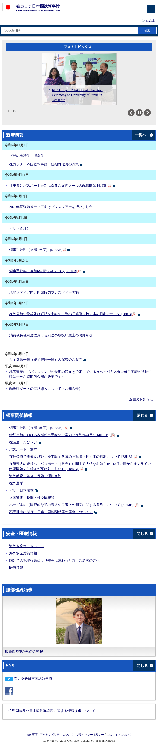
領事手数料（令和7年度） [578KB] (36, 250)
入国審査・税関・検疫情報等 (31, 497)
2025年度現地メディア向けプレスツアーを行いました (51, 207)
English (150, 20)
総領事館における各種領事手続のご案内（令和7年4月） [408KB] (59, 435)
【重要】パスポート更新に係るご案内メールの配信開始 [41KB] (58, 185)
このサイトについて (119, 734)
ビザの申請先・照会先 (26, 156)
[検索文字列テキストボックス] (69, 30)
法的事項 (32, 734)
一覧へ (140, 135)
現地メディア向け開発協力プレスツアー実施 (44, 292)
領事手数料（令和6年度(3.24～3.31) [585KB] (43, 271)
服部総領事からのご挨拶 (24, 651)
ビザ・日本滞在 (21, 490)
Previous (134, 112)
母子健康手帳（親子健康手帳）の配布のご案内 (45, 359)
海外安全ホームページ (26, 546)
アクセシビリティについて (56, 734)
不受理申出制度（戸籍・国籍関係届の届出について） (51, 512)
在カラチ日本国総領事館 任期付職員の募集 (44, 164)
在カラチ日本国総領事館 (33, 678)
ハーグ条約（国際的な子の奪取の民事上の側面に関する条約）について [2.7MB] (71, 505)
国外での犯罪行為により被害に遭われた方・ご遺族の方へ (54, 560)
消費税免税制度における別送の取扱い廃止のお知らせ (51, 335)
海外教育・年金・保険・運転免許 (35, 476)
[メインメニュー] (151, 9)
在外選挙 (16, 483)
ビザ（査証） (19, 228)
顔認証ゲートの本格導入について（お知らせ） (45, 389)
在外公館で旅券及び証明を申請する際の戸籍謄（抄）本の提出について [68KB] (70, 314)
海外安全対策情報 (23, 553)
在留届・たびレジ (23, 442)
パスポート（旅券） (25, 449)
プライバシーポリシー (90, 734)
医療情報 (16, 568)
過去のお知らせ (141, 399)
